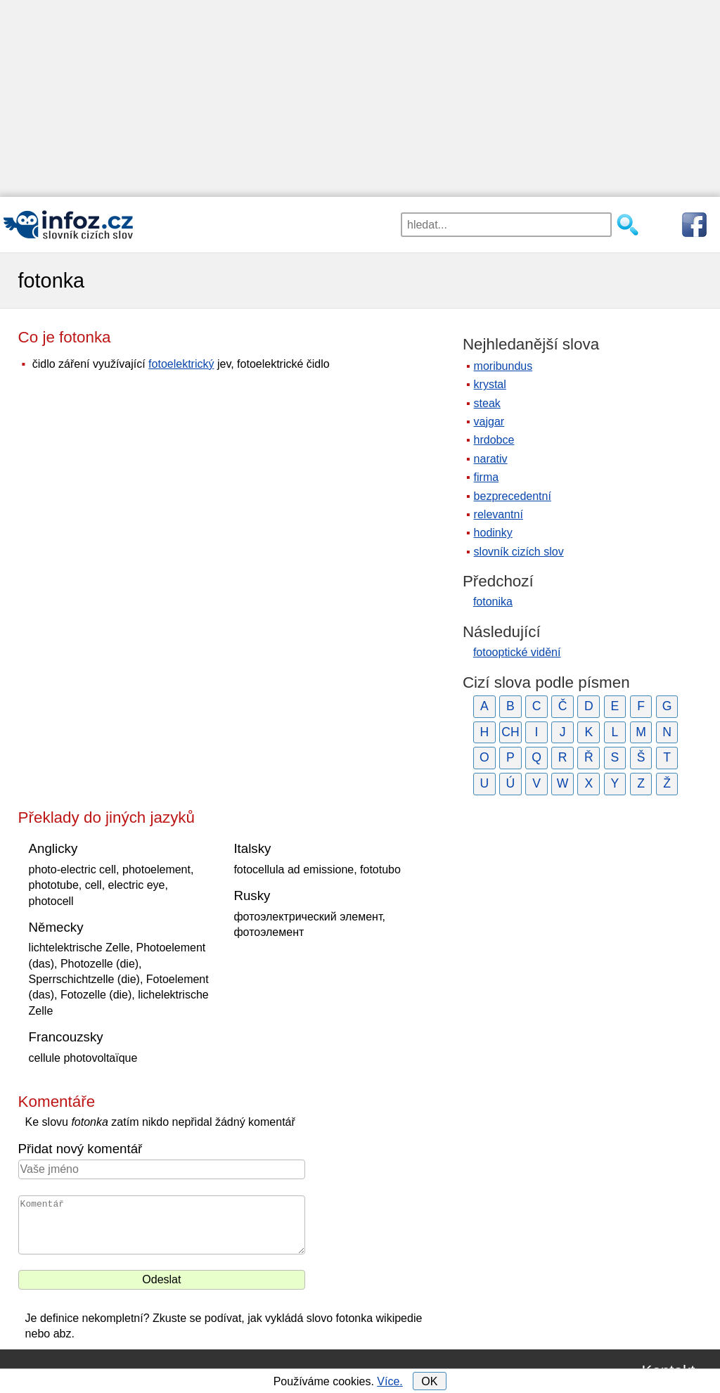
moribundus (503, 366)
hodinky (493, 533)
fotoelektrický (181, 364)
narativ (491, 459)
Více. (389, 1381)
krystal (490, 384)
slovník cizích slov (519, 552)
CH (510, 732)
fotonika (493, 602)
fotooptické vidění (517, 652)
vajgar (489, 422)
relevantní (498, 514)
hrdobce (494, 440)
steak (487, 403)
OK (429, 1381)
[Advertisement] (360, 98)
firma (486, 477)
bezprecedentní (512, 496)
